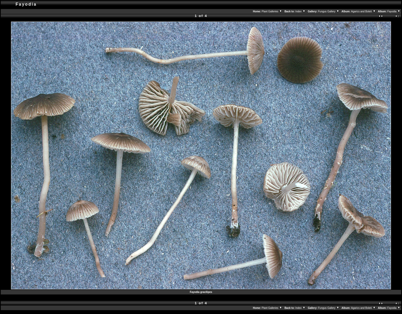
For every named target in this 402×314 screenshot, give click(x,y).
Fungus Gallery (329, 11)
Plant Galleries (272, 11)
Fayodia (393, 11)
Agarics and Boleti (363, 11)
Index (300, 11)
